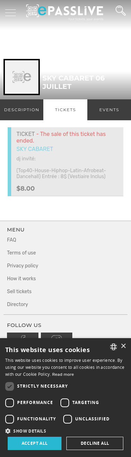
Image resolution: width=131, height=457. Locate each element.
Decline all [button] (95, 443)
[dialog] (65, 397)
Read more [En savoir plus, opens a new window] (63, 374)
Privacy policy (22, 266)
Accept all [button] (35, 443)
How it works (21, 279)
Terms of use (21, 253)
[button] (65, 430)
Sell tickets (19, 292)
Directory (17, 304)
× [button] (123, 346)
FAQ (11, 240)
